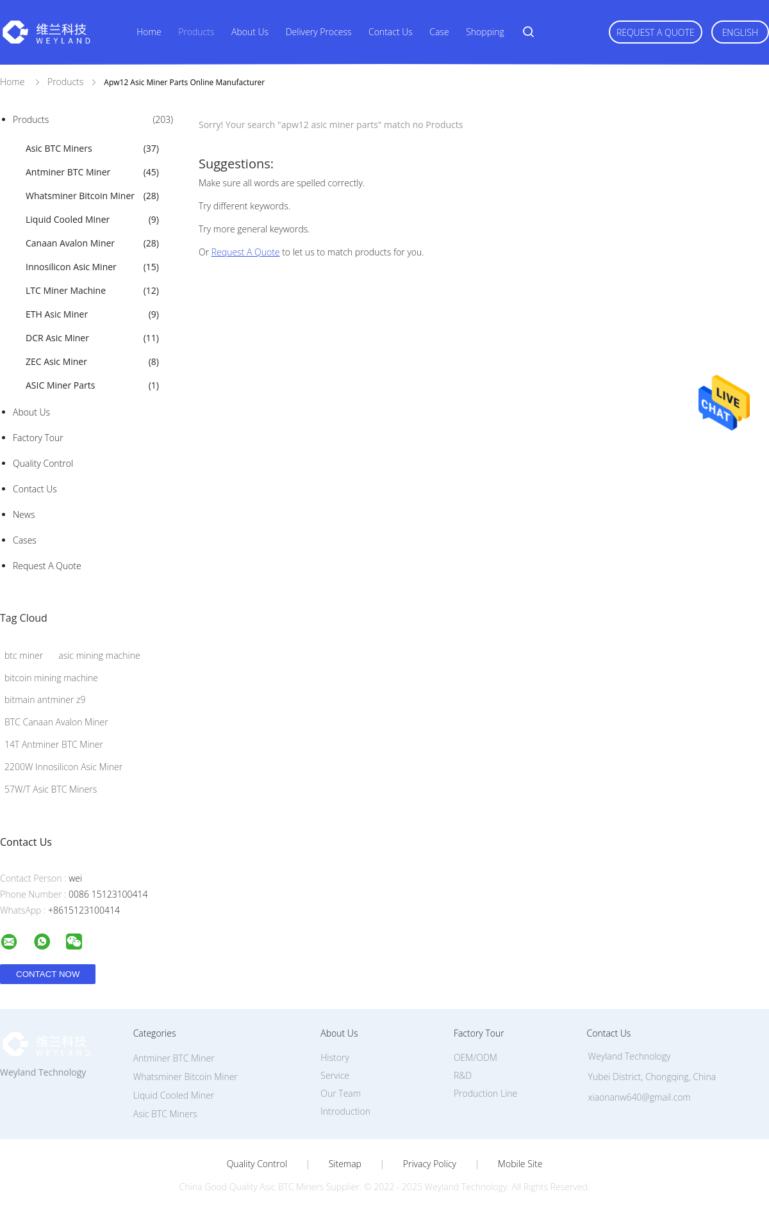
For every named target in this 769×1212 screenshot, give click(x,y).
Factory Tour (38, 438)
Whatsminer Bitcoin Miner (92, 196)
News (24, 514)
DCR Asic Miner (92, 338)
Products (196, 32)
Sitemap (345, 1163)
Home (148, 32)
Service (334, 1075)
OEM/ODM (475, 1057)
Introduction (345, 1111)
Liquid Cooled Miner (92, 219)
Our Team (340, 1093)
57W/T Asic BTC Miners (50, 789)
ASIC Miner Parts (92, 385)
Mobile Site (520, 1163)
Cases (25, 540)
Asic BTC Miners (92, 148)
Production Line (485, 1093)
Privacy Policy (429, 1163)
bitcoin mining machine (51, 678)
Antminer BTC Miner (92, 172)
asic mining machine (99, 655)
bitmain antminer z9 (44, 699)
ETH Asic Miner (92, 314)
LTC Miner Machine (92, 290)
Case (439, 32)
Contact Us (390, 32)
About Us (250, 32)
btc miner (23, 655)
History (334, 1057)
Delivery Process (319, 32)
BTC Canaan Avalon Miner (56, 722)
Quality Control (43, 463)
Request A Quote (655, 32)
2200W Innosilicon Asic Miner (63, 767)
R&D (463, 1075)
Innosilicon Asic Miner (92, 267)
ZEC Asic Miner (92, 361)
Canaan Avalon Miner (92, 243)
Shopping (485, 32)
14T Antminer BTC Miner (53, 744)
